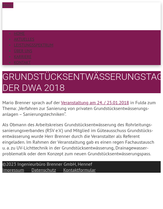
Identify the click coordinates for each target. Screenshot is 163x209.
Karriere (22, 56)
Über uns (23, 50)
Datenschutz (44, 170)
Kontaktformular (79, 170)
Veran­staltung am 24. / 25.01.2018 (95, 102)
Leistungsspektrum (33, 45)
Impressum (13, 170)
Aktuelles (24, 39)
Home (19, 33)
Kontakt (22, 62)
